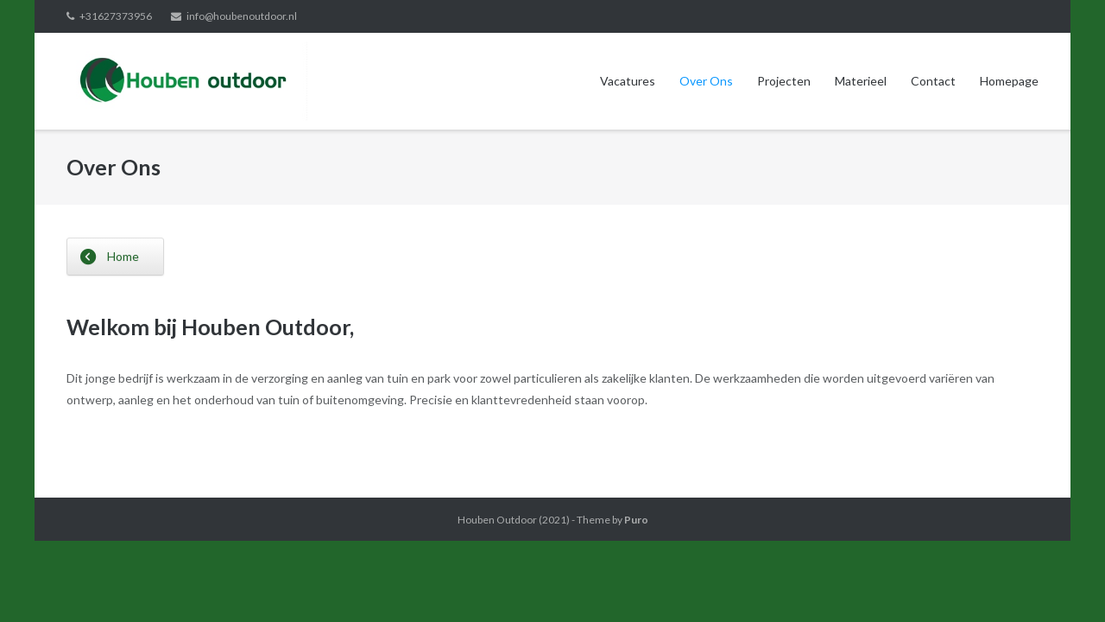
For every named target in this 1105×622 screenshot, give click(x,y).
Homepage (1009, 80)
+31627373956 (115, 16)
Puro (636, 519)
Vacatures (627, 80)
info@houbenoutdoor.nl (241, 16)
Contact (933, 80)
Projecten (784, 80)
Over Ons (706, 80)
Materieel (861, 80)
